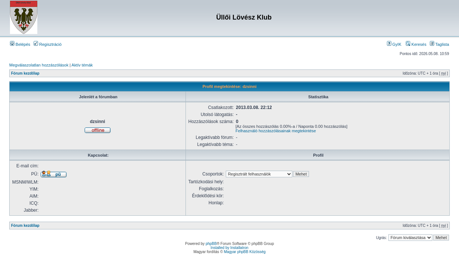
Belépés (20, 44)
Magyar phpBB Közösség (245, 252)
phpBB (211, 244)
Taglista (439, 44)
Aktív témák (82, 65)
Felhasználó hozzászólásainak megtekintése (275, 131)
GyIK (394, 44)
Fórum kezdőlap (25, 73)
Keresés (416, 44)
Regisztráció (48, 44)
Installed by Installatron (229, 248)
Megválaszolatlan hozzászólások (38, 65)
